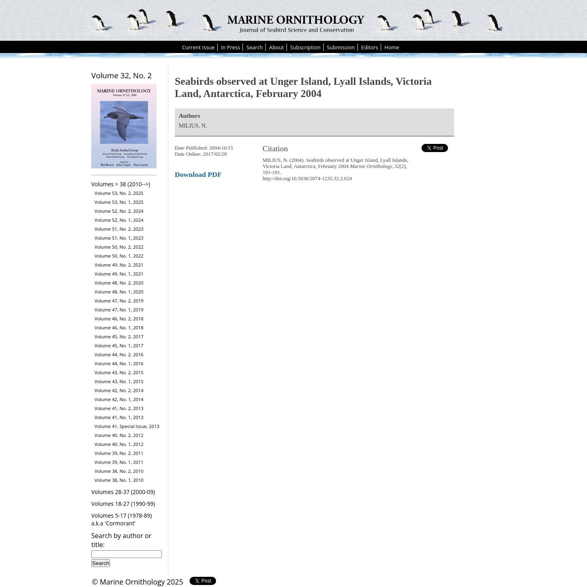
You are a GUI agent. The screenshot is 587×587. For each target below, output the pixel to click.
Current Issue (198, 47)
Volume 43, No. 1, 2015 (119, 381)
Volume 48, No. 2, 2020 (119, 283)
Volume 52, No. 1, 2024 (119, 220)
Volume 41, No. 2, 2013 (119, 408)
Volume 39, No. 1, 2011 (119, 462)
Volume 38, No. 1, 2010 (119, 480)
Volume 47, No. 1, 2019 (119, 310)
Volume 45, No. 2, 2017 (119, 336)
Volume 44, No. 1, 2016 (119, 363)
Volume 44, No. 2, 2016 (119, 354)
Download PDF (198, 174)
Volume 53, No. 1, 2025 (119, 202)
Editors (369, 47)
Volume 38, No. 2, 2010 (119, 471)
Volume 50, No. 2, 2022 (119, 247)
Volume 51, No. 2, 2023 (119, 229)
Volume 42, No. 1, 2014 (119, 399)
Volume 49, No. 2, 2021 (119, 265)
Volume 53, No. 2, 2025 (119, 193)
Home (391, 47)
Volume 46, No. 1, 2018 (119, 327)
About (276, 47)
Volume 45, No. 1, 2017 (119, 345)
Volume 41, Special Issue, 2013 (127, 426)
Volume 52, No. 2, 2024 (119, 211)
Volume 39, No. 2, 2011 (119, 453)
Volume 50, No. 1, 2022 (119, 256)
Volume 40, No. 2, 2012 (119, 435)
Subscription (305, 47)
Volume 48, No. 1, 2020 (119, 292)
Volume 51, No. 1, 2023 (119, 238)
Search (254, 47)
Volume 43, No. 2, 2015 (119, 372)
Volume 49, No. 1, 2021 (119, 274)
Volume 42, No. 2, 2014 (119, 390)
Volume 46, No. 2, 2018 (119, 319)
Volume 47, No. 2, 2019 (119, 301)
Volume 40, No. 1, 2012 (119, 444)
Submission (341, 47)
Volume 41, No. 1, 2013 (119, 417)
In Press (230, 47)
